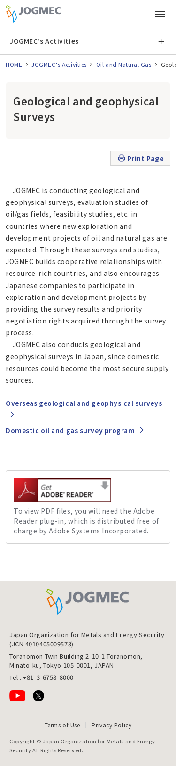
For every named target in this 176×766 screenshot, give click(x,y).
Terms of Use (62, 725)
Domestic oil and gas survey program (70, 430)
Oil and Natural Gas (124, 64)
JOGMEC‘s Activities (44, 41)
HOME (14, 64)
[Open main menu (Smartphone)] (160, 14)
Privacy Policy (111, 725)
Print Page (140, 158)
